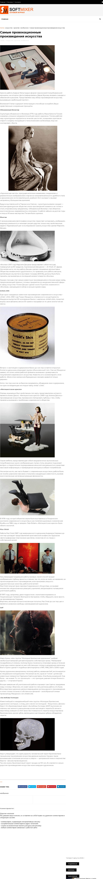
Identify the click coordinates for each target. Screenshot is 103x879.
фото (89, 187)
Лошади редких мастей (84, 123)
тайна (91, 183)
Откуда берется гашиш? (84, 73)
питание (70, 172)
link (1, 803)
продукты (94, 172)
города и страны (73, 144)
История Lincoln (81, 65)
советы (70, 183)
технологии (71, 187)
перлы (93, 169)
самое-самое (85, 180)
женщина (85, 147)
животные (96, 147)
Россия (79, 137)
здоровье (79, 151)
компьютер (78, 158)
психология (85, 176)
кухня (69, 162)
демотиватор (87, 144)
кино (69, 158)
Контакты (18, 2)
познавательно (82, 172)
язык (77, 190)
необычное (24, 28)
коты (96, 158)
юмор (69, 190)
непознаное (83, 169)
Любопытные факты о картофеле (87, 57)
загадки (70, 151)
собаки (96, 180)
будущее (80, 140)
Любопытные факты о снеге (85, 48)
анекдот (70, 140)
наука (88, 165)
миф (89, 162)
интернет (82, 155)
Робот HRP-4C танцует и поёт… (87, 115)
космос (88, 158)
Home (2, 28)
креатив (16, 28)
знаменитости (92, 151)
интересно (71, 155)
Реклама (10, 2)
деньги (98, 144)
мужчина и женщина (74, 165)
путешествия (72, 180)
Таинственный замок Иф (84, 90)
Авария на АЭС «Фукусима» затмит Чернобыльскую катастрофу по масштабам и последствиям (88, 84)
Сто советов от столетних (78, 201)
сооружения (80, 183)
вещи (88, 140)
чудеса (96, 187)
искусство (8, 28)
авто (94, 137)
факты (81, 187)
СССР (87, 137)
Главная (2, 2)
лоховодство (79, 162)
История (70, 137)
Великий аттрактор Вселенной (86, 106)
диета (76, 147)
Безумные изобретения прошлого (88, 98)
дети (69, 147)
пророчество (72, 176)
